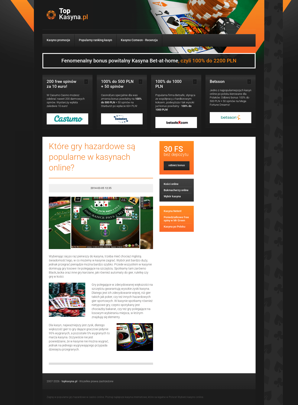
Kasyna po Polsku (174, 226)
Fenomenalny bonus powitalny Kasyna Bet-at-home (148, 61)
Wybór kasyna (172, 196)
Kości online (171, 184)
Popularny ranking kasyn (95, 40)
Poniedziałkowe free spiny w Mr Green (176, 219)
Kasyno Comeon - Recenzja (139, 40)
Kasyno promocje (58, 40)
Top (73, 14)
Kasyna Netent (172, 211)
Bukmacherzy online (176, 190)
